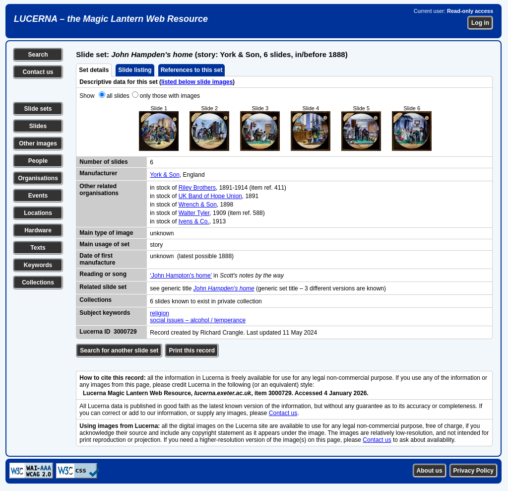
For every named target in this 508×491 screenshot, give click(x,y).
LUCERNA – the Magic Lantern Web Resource (111, 19)
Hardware (38, 230)
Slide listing (134, 70)
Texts (37, 247)
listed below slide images (197, 81)
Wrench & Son (198, 204)
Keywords (38, 265)
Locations (38, 213)
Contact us (37, 72)
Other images (38, 143)
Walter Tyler (194, 213)
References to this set (192, 70)
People (38, 160)
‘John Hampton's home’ (181, 275)
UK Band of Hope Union (210, 196)
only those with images (170, 95)
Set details (94, 70)
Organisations (38, 178)
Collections (38, 282)
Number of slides (103, 161)
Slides (38, 126)
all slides (118, 95)
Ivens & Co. (194, 221)
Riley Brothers (197, 187)
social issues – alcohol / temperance (198, 320)
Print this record (192, 350)
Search (38, 54)
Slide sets (38, 108)
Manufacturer (98, 173)
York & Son (165, 174)
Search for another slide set (119, 350)
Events (38, 195)
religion (159, 313)
